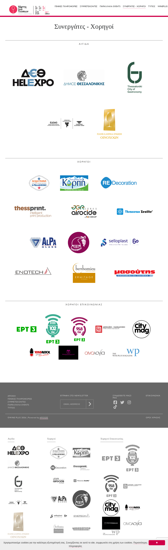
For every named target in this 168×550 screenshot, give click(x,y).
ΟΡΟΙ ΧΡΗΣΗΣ (153, 418)
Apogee (44, 418)
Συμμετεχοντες (88, 7)
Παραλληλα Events (110, 7)
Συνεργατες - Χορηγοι (134, 7)
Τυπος (151, 7)
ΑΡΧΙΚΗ (12, 396)
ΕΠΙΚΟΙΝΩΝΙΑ (153, 396)
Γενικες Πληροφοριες (66, 7)
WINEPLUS (163, 7)
